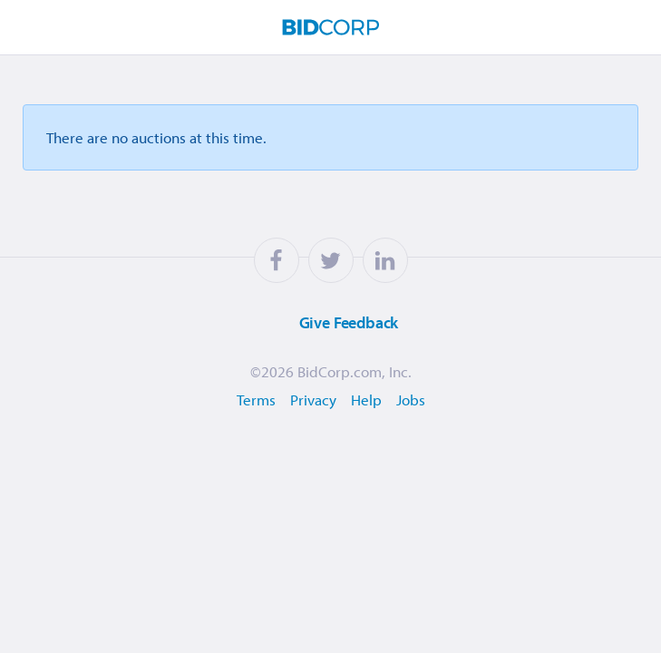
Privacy (313, 399)
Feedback (326, 323)
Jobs (410, 399)
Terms (256, 399)
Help (366, 399)
